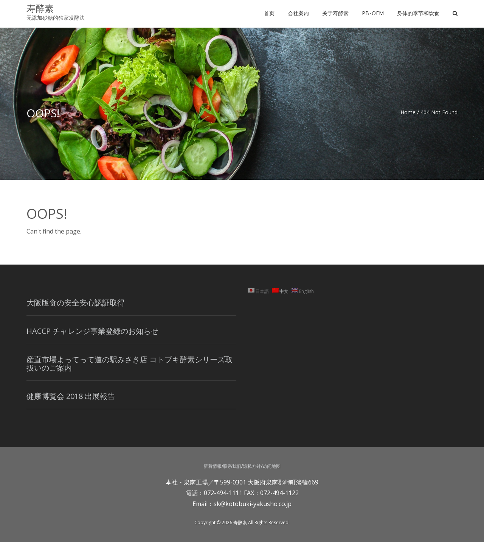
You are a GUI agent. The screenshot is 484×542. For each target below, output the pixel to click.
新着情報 (212, 466)
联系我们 (232, 466)
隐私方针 (252, 466)
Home (408, 112)
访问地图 (271, 466)
